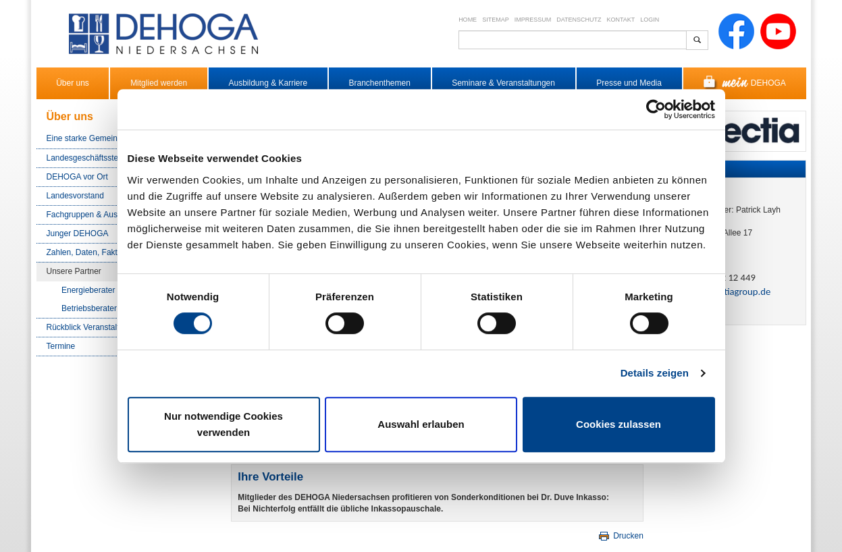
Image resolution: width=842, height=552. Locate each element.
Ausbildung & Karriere (267, 83)
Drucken (620, 536)
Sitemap (495, 19)
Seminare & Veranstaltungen (503, 83)
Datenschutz (578, 19)
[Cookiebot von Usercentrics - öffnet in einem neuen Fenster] (656, 109)
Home (467, 19)
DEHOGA (744, 83)
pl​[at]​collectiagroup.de (725, 291)
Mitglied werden (158, 83)
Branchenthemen (379, 83)
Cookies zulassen (618, 424)
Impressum (533, 19)
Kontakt (621, 19)
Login (649, 19)
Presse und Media (629, 83)
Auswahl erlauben (420, 424)
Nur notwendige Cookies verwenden (223, 424)
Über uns (72, 83)
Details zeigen (655, 373)
